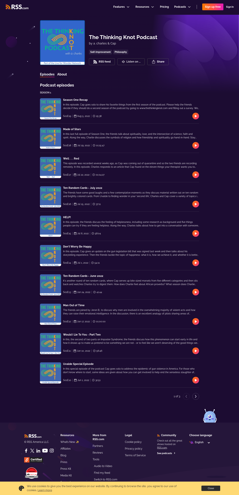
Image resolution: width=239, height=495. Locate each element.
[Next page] (195, 396)
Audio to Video (103, 466)
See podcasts (166, 453)
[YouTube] (45, 450)
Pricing (164, 7)
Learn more (45, 490)
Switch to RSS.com (105, 479)
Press (63, 462)
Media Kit (66, 475)
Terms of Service (135, 455)
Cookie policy (133, 442)
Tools (96, 459)
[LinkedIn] (38, 451)
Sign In (230, 7)
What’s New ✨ (69, 442)
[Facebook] (26, 451)
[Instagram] (52, 450)
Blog (63, 455)
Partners (98, 446)
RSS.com (162, 447)
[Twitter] (32, 451)
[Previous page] (186, 396)
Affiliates (65, 448)
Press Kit (65, 468)
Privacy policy (133, 448)
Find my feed (102, 472)
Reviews (98, 452)
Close (211, 488)
